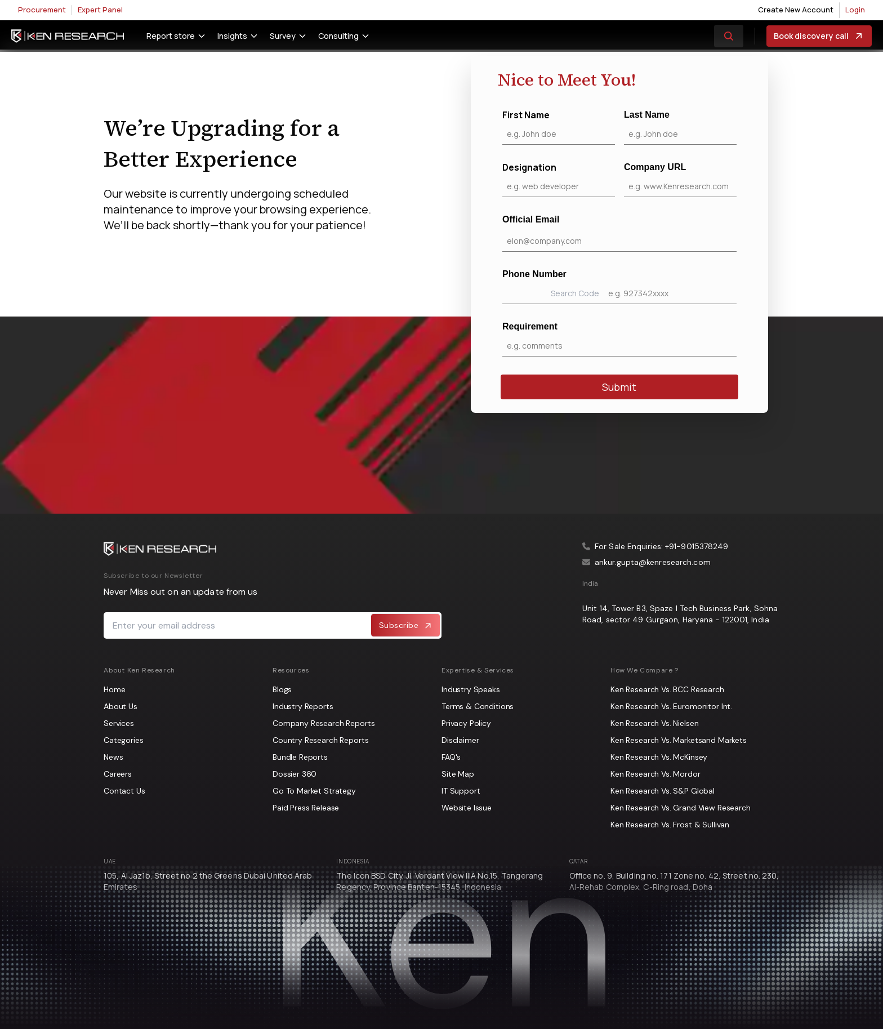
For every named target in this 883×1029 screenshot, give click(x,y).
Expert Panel (100, 10)
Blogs (282, 689)
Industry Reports (303, 706)
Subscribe (405, 625)
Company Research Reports (323, 723)
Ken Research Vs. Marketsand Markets (678, 740)
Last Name (680, 127)
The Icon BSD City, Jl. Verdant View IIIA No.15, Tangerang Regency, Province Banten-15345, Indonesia (439, 881)
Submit (619, 387)
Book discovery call (819, 36)
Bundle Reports (300, 757)
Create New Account (795, 10)
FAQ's (451, 757)
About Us (120, 706)
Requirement (619, 339)
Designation (558, 179)
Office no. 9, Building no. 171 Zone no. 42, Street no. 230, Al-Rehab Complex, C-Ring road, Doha (674, 881)
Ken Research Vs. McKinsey (658, 757)
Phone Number (619, 286)
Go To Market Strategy (314, 791)
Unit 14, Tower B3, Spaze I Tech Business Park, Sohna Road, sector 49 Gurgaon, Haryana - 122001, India (680, 614)
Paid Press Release (306, 808)
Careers (118, 774)
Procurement (42, 10)
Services (119, 723)
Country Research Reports (320, 740)
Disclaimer (460, 740)
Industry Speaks (471, 689)
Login (855, 10)
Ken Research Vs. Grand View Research (680, 808)
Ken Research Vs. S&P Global (662, 791)
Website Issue (467, 808)
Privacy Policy (466, 723)
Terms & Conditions (478, 706)
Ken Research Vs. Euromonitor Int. (671, 706)
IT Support (461, 791)
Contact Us (124, 791)
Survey (283, 35)
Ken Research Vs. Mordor (655, 774)
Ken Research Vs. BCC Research (667, 689)
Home (114, 689)
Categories (124, 740)
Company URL (680, 179)
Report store (170, 35)
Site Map (458, 774)
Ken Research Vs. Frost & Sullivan (669, 824)
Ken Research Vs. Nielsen (654, 723)
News (113, 757)
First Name (558, 127)
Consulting (338, 35)
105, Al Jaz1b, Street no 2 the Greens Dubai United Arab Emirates (208, 881)
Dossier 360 (294, 774)
